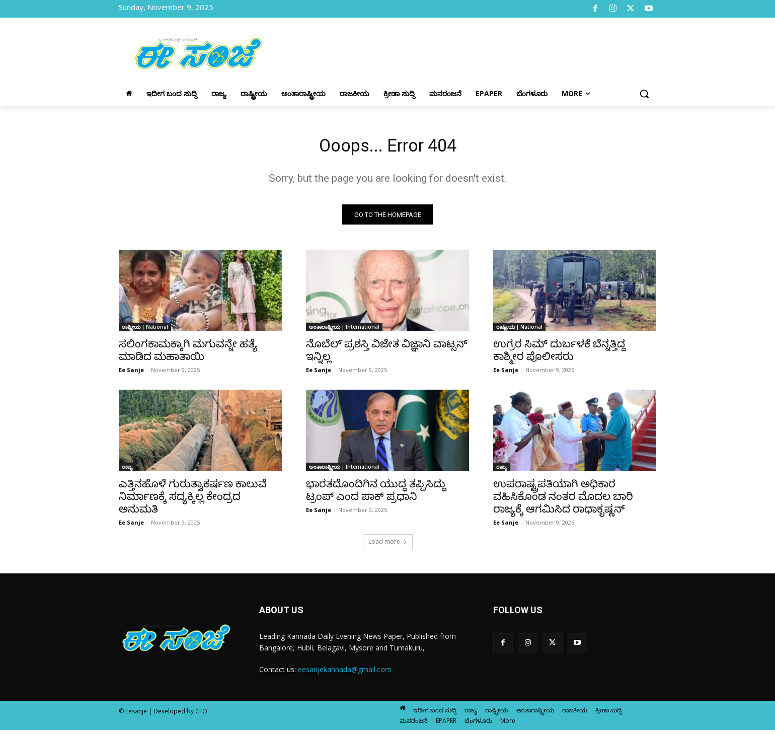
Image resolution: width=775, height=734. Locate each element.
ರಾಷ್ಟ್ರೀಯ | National (145, 330)
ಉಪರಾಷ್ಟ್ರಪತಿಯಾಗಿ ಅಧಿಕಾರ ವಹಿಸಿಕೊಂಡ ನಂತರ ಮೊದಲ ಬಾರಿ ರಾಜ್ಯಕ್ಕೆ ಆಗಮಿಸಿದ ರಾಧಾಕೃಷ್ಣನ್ (563, 500)
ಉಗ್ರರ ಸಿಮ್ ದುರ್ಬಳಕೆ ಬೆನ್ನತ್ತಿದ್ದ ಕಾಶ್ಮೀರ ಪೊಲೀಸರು (559, 354)
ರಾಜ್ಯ (127, 470)
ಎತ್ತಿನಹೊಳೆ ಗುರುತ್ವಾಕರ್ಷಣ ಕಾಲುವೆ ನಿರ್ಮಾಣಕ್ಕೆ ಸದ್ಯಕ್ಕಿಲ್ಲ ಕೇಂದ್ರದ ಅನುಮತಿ (193, 500)
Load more (387, 545)
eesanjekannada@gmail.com (345, 673)
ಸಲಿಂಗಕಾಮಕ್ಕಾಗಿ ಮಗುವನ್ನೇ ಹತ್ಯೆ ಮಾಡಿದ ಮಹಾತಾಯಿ (188, 354)
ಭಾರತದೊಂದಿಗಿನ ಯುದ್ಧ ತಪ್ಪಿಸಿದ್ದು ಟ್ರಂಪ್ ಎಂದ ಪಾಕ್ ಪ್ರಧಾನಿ (376, 494)
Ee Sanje (131, 374)
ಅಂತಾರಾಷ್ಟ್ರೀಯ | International (344, 330)
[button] (644, 94)
